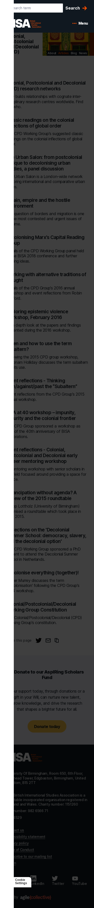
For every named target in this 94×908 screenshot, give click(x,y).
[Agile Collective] (35, 897)
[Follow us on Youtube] (79, 880)
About (52, 53)
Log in (11, 863)
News (83, 53)
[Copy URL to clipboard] (57, 640)
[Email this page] (48, 640)
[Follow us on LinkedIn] (37, 880)
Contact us (15, 830)
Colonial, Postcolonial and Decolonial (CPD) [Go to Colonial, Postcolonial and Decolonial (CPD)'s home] (22, 44)
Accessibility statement (25, 836)
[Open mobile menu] (80, 23)
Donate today (47, 726)
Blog (74, 53)
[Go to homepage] (24, 757)
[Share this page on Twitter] (39, 640)
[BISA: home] (31, 23)
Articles (63, 53)
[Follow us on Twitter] (58, 880)
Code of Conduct (20, 850)
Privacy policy (17, 843)
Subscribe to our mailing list (29, 856)
